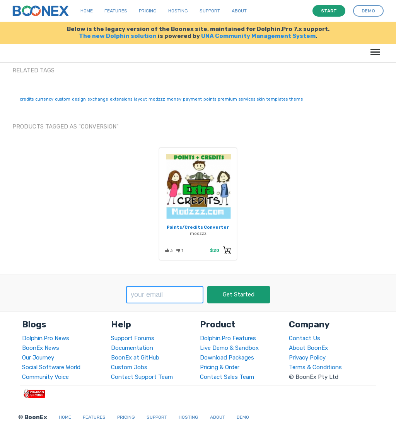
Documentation (132, 347)
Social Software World (51, 367)
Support (210, 11)
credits (27, 99)
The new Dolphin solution (118, 36)
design (79, 99)
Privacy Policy (307, 357)
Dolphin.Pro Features (228, 338)
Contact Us (304, 338)
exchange (97, 99)
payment (192, 99)
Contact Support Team (142, 376)
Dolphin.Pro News (45, 338)
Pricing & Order (219, 367)
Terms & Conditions (315, 367)
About (239, 11)
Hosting (178, 11)
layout (140, 99)
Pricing (148, 11)
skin (261, 99)
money (174, 99)
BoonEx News (40, 347)
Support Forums (132, 338)
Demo (243, 417)
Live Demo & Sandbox (229, 347)
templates (277, 99)
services (247, 99)
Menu (374, 48)
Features (115, 11)
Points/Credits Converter (198, 227)
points (209, 99)
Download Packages (227, 357)
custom (62, 99)
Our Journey (38, 357)
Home (86, 11)
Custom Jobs (129, 367)
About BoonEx (308, 347)
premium (227, 99)
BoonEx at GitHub (135, 357)
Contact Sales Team (227, 376)
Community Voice (45, 376)
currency (44, 99)
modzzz (156, 99)
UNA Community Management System (258, 36)
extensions (121, 99)
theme (296, 99)
